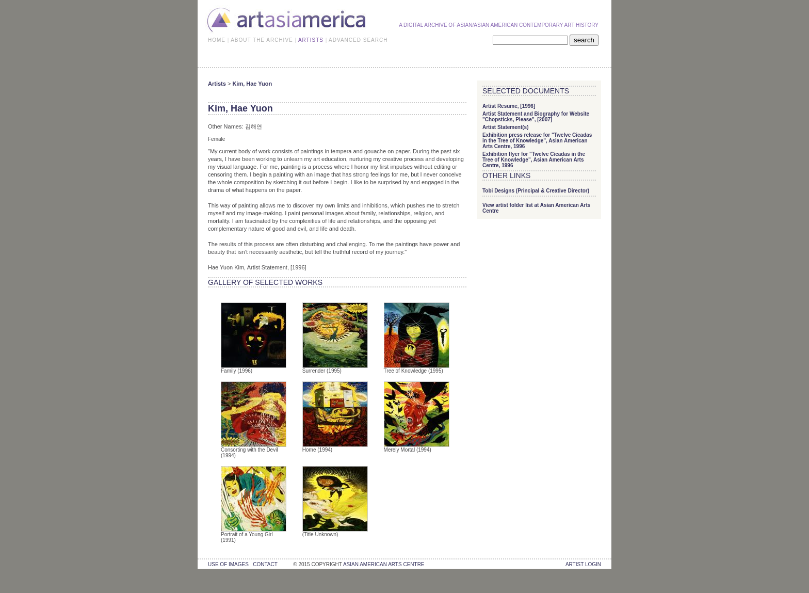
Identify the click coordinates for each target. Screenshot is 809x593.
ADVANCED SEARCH (358, 40)
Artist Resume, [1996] (508, 106)
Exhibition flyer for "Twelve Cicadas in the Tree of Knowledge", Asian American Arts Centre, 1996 (533, 159)
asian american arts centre (384, 564)
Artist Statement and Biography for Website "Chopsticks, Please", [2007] (535, 116)
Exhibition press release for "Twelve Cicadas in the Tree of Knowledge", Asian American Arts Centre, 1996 (537, 140)
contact (265, 564)
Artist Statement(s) (505, 127)
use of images (228, 564)
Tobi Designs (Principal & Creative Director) (535, 191)
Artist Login (583, 564)
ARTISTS (310, 40)
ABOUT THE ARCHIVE (262, 40)
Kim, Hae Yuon (252, 84)
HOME (216, 40)
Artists (217, 84)
